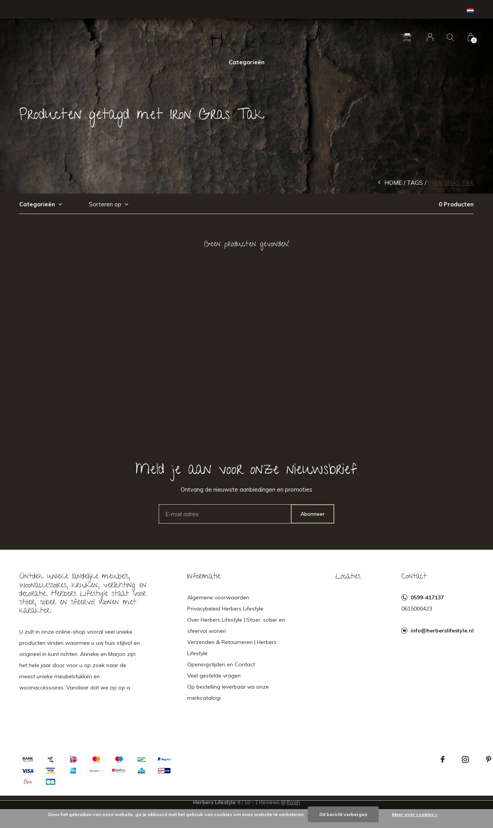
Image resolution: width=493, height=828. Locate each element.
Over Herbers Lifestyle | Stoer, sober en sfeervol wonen (236, 625)
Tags (415, 182)
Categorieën (247, 62)
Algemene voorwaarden (218, 597)
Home (393, 182)
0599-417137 (427, 597)
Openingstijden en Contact (221, 664)
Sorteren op (105, 204)
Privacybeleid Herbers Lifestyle (225, 608)
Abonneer (312, 513)
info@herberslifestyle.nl (442, 630)
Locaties (348, 577)
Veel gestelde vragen (214, 675)
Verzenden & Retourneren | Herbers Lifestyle (232, 648)
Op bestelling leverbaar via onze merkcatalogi (228, 692)
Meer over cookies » (415, 814)
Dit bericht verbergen (343, 814)
